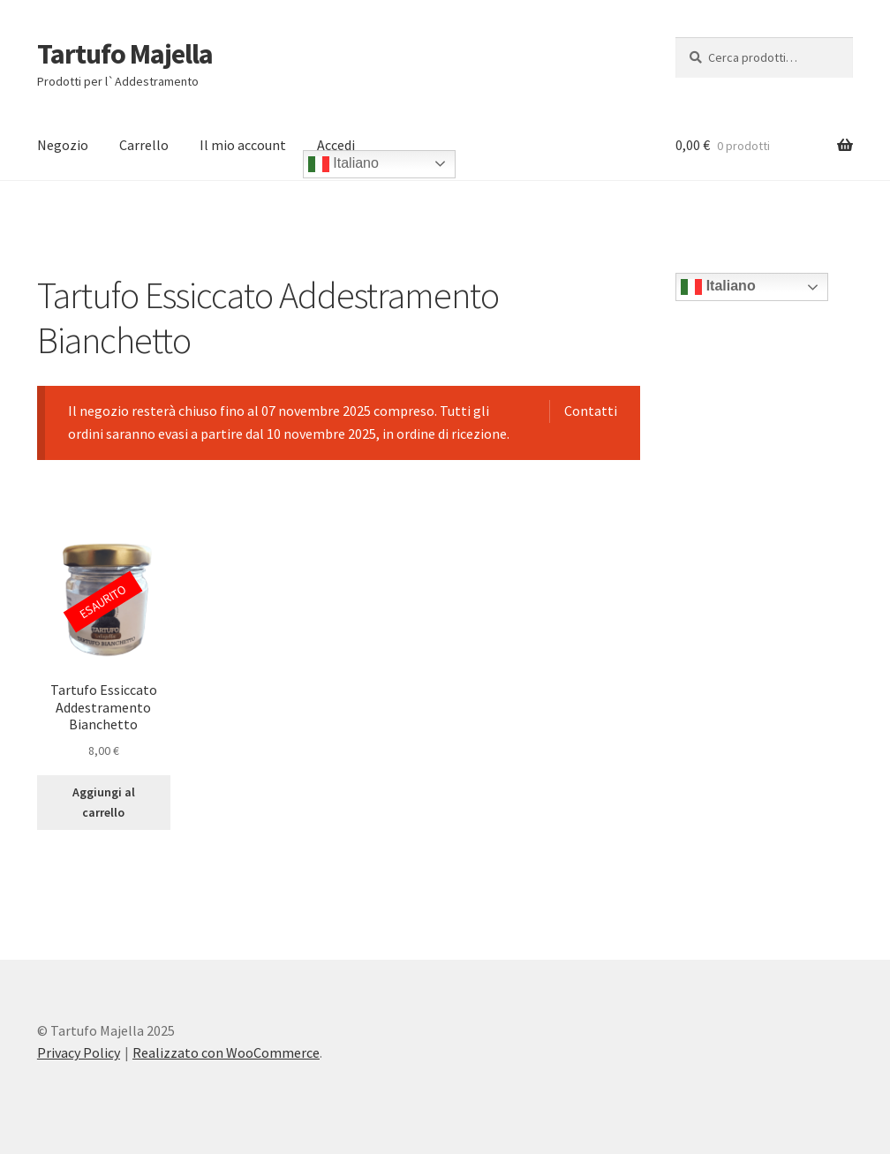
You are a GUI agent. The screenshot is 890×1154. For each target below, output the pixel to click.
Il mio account (243, 145)
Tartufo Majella (125, 54)
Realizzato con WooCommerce (226, 1052)
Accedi (336, 145)
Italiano (343, 164)
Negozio (62, 145)
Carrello (144, 145)
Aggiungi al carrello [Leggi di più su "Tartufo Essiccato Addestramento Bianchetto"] (103, 802)
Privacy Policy (78, 1052)
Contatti (590, 410)
